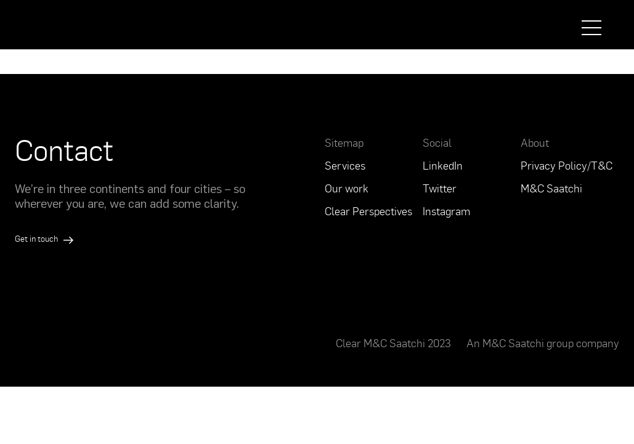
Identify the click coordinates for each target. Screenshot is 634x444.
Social (437, 142)
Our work (346, 188)
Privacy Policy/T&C (566, 165)
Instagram (446, 211)
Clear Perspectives (368, 211)
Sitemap (344, 142)
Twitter (440, 188)
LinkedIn (443, 165)
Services (345, 165)
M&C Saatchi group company (550, 342)
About (535, 142)
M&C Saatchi (551, 188)
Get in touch (44, 238)
